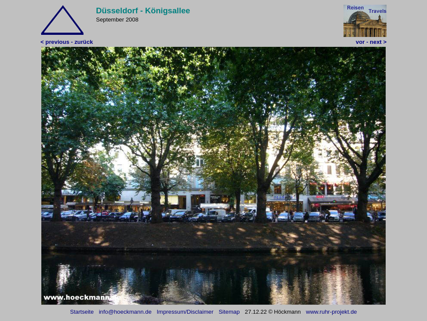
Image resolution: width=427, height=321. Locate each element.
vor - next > (371, 42)
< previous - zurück (66, 42)
